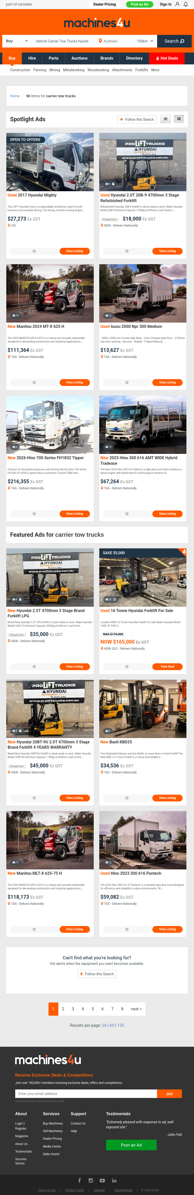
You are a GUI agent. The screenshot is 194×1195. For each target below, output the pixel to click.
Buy (12, 58)
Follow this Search (137, 119)
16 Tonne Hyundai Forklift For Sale (137, 610)
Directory (134, 58)
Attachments (122, 70)
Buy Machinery (53, 1123)
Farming (39, 70)
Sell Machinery (53, 1131)
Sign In (166, 4)
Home (15, 96)
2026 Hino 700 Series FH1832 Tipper (46, 457)
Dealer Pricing (52, 1138)
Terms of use (47, 1190)
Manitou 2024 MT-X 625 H (36, 326)
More (155, 70)
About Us (21, 1144)
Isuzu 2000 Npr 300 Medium (131, 326)
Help (74, 1131)
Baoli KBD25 (116, 742)
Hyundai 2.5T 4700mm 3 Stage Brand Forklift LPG (46, 613)
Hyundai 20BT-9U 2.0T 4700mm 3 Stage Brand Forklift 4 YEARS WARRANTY (49, 745)
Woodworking (98, 70)
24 (104, 1025)
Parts (54, 58)
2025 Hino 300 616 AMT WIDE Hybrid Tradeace (139, 460)
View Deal (167, 666)
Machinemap (123, 1190)
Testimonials (23, 1151)
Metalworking (74, 70)
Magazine (21, 1136)
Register (21, 1128)
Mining (54, 70)
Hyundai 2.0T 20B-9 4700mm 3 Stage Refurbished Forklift (140, 198)
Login (18, 1123)
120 (120, 1025)
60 (112, 1025)
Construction (20, 70)
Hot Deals (167, 58)
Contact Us (78, 1123)
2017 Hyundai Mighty (32, 195)
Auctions (79, 58)
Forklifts (141, 70)
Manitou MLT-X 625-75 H (35, 873)
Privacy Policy (74, 1190)
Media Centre (52, 1146)
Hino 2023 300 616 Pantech (131, 873)
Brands (107, 58)
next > (136, 1009)
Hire (32, 58)
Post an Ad (139, 4)
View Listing (74, 251)
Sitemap (99, 1190)
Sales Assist (51, 1154)
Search (174, 41)
